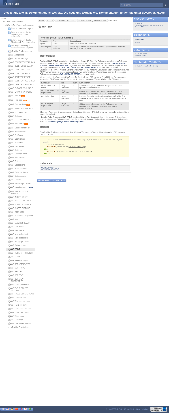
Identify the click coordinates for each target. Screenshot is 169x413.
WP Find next (17, 100)
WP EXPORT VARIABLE (20, 92)
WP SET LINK (15, 271)
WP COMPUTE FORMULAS (21, 62)
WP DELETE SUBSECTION (21, 84)
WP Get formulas (16, 139)
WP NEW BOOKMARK (19, 223)
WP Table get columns (19, 301)
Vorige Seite (43, 181)
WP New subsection (18, 238)
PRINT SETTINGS (68, 68)
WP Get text (14, 180)
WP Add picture (16, 55)
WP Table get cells (17, 297)
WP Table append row (18, 284)
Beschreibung (47, 56)
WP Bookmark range (18, 58)
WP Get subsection (17, 176)
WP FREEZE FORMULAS (20, 109)
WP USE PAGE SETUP (19, 323)
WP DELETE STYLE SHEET (21, 81)
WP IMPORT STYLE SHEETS (18, 192)
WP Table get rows (17, 305)
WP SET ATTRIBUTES (19, 264)
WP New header (16, 230)
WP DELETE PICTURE (19, 77)
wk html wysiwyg (77, 147)
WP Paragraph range (18, 242)
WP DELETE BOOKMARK (20, 66)
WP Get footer (15, 135)
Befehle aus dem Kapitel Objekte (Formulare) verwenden (19, 34)
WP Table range (16, 316)
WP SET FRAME (16, 268)
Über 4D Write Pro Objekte (20, 29)
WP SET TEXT (15, 275)
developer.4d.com (153, 12)
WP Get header (16, 146)
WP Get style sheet (17, 169)
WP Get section (16, 161)
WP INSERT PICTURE (19, 208)
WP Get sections (16, 165)
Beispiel (44, 127)
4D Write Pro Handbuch (13, 22)
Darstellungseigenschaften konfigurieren (66, 121)
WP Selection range (18, 260)
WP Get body (15, 116)
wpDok (119, 61)
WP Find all (16, 96)
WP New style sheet (18, 234)
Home (3, 18)
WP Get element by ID (19, 128)
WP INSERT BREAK (18, 197)
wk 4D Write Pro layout (80, 152)
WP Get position (16, 157)
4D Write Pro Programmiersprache (19, 25)
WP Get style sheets (18, 172)
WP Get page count (17, 154)
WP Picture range (17, 245)
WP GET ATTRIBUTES (19, 112)
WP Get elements (17, 131)
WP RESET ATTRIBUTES (20, 253)
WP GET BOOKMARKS (19, 120)
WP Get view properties (19, 183)
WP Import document (20, 187)
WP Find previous (19, 104)
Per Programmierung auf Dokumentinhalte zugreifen (20, 47)
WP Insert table (16, 212)
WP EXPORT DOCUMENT (20, 88)
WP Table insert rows (18, 312)
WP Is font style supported (20, 216)
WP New (13, 219)
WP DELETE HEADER (19, 73)
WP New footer (16, 227)
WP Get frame (15, 143)
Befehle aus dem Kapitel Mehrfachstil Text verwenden (21, 41)
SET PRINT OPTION (89, 68)
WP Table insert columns (20, 309)
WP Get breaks (18, 123)
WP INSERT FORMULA (19, 204)
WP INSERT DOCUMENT (20, 201)
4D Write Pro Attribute (18, 327)
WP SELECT (15, 257)
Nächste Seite (58, 181)
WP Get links (15, 150)
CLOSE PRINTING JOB (58, 65)
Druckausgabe (71, 77)
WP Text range (15, 320)
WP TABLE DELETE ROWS (21, 294)
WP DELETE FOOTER (19, 70)
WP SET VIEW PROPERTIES (16, 280)
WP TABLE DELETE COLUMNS (18, 289)
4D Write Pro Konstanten (20, 51)
